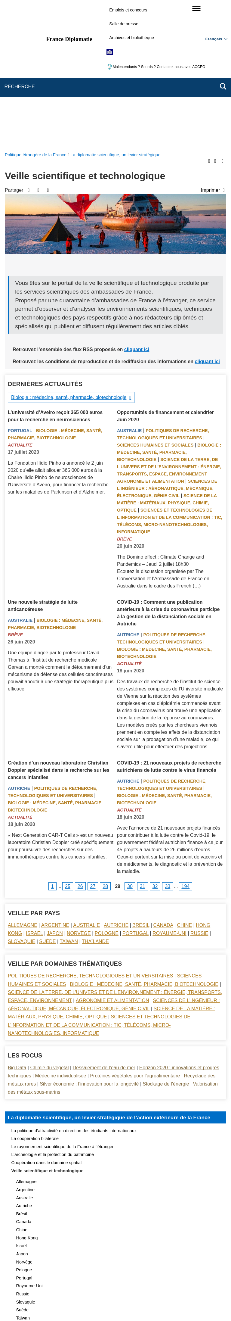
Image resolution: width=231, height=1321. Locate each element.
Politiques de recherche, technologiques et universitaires (90, 832)
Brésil (140, 781)
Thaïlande (95, 798)
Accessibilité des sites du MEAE (92, 1286)
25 (67, 743)
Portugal (20, 287)
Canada (163, 781)
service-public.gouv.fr (54, 1305)
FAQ (102, 1277)
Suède (47, 798)
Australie (129, 287)
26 (80, 743)
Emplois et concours (128, 10)
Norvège (79, 790)
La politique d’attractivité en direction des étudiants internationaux (74, 987)
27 (93, 743)
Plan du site (50, 1277)
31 (142, 743)
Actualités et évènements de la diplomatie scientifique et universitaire (77, 1190)
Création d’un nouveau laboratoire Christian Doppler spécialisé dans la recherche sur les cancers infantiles (58, 627)
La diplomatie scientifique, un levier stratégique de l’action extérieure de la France (109, 974)
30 (130, 743)
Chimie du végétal (49, 924)
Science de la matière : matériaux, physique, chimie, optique (167, 359)
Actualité (20, 301)
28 (105, 743)
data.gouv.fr (183, 1305)
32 (155, 743)
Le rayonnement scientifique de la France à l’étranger (62, 1003)
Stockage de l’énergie (166, 940)
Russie (199, 790)
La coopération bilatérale (35, 995)
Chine (184, 781)
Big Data (17, 924)
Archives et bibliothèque (131, 37)
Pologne (107, 790)
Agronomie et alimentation (150, 337)
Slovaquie (21, 798)
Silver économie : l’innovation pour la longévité (89, 940)
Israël (34, 790)
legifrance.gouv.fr (97, 1305)
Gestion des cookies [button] (147, 1286)
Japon (55, 790)
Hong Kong (27, 1094)
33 (167, 743)
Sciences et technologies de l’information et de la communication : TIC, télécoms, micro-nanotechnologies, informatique (99, 881)
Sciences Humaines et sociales (155, 301)
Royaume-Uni (169, 790)
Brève (124, 395)
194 (186, 743)
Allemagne (22, 781)
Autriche (128, 491)
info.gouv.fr (130, 1305)
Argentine (55, 781)
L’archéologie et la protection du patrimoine (52, 1011)
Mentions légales (130, 1277)
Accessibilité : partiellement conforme (186, 1277)
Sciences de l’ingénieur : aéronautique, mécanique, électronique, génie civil (167, 345)
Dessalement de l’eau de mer (104, 924)
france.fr (156, 1305)
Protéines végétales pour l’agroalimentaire (135, 932)
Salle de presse (123, 23)
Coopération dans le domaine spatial (46, 1019)
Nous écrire (79, 1277)
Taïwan (69, 798)
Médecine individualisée (61, 932)
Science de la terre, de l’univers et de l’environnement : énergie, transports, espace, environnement (169, 323)
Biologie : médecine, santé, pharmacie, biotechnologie (68, 254)
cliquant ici (136, 206)
